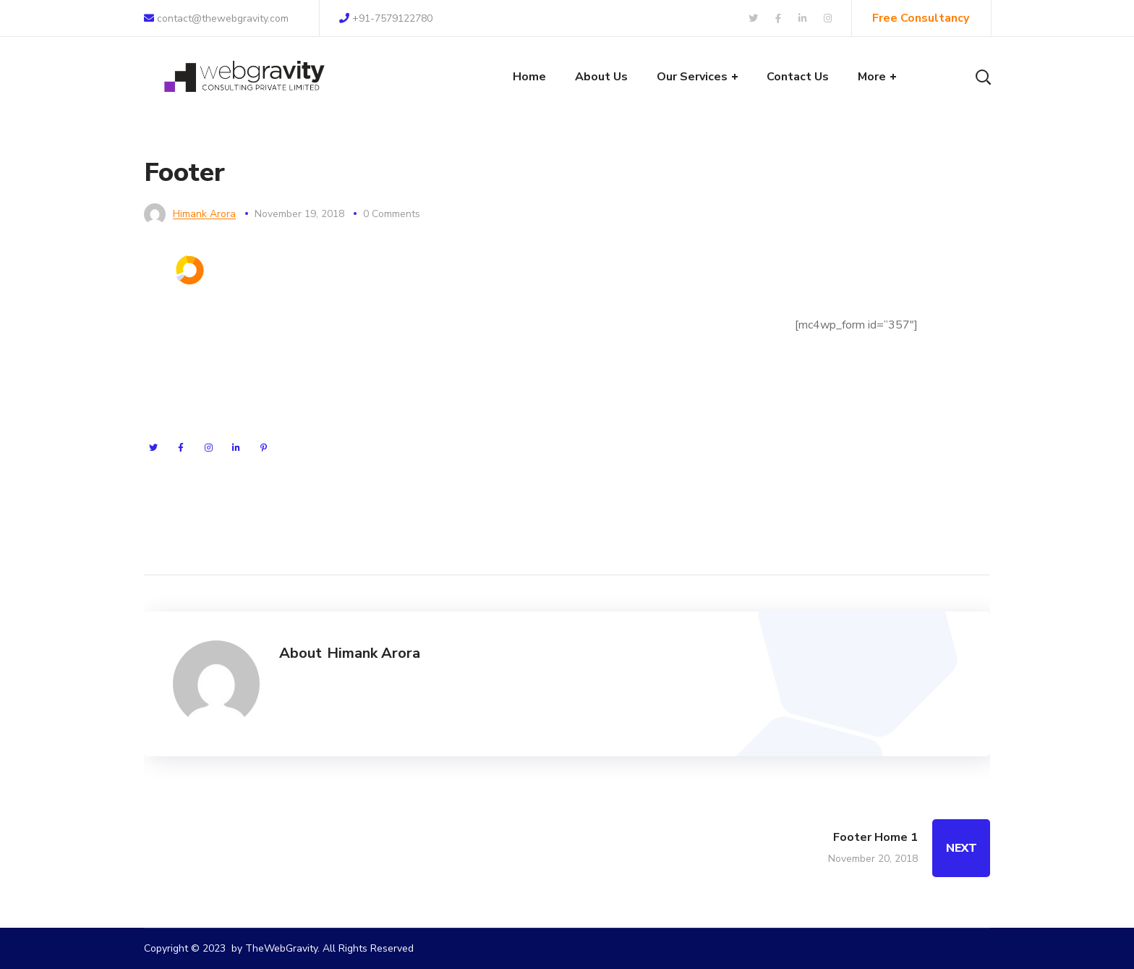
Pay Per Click (394, 370)
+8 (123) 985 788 (651, 446)
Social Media (393, 396)
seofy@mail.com (655, 393)
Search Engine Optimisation (430, 344)
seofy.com (658, 366)
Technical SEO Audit (413, 422)
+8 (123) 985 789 (667, 420)
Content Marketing (408, 448)
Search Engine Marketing (423, 318)
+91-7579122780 (385, 18)
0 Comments (391, 214)
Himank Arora (204, 214)
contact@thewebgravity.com (216, 18)
